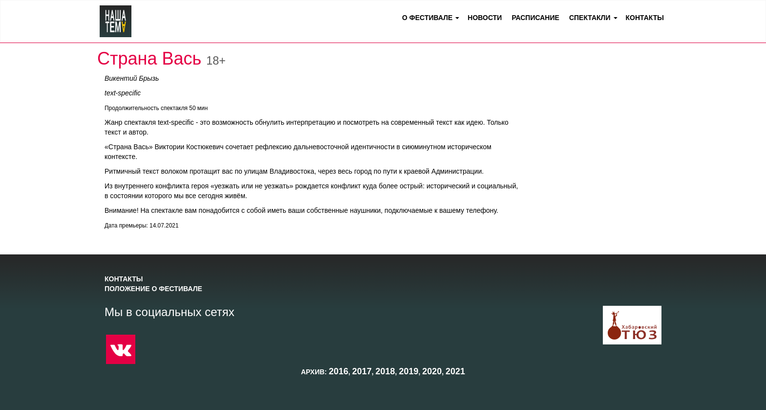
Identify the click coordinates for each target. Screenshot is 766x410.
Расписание (535, 18)
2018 (385, 371)
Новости (485, 18)
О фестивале (427, 18)
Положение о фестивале (153, 289)
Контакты (645, 18)
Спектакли (590, 18)
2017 (362, 371)
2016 (338, 371)
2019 (408, 371)
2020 (432, 371)
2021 (455, 371)
